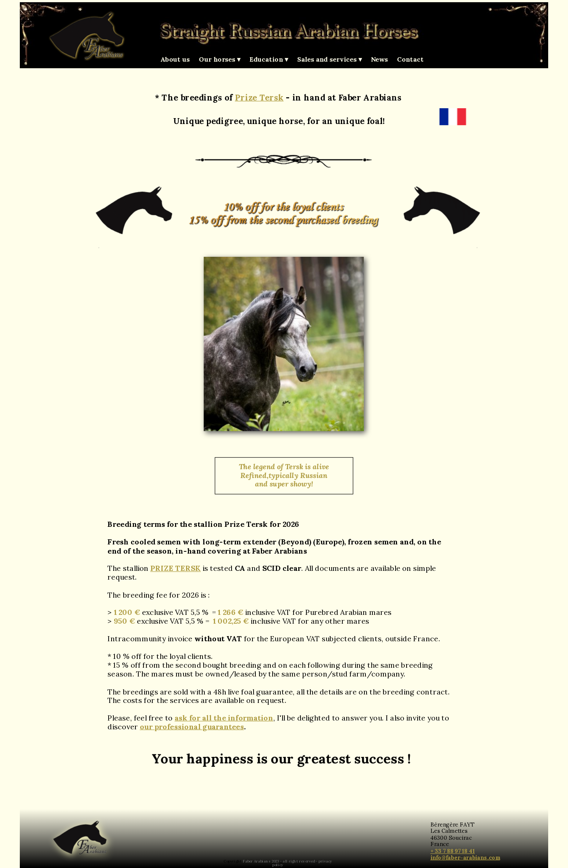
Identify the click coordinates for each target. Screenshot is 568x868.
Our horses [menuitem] (219, 59)
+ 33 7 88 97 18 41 (452, 850)
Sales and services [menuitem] (329, 59)
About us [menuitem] (175, 59)
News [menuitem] (379, 59)
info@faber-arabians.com (465, 857)
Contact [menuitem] (410, 59)
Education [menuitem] (269, 59)
